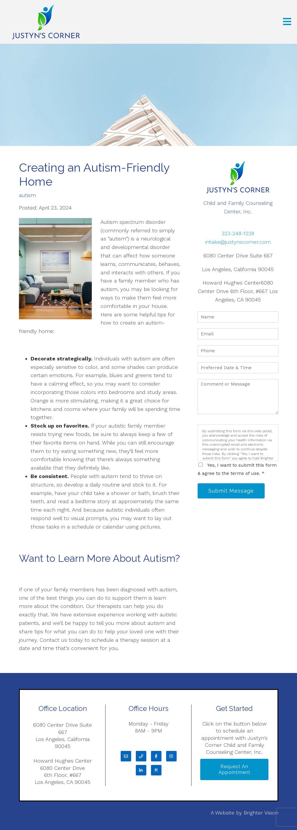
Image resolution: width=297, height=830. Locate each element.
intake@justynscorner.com (238, 242)
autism (27, 195)
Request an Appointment (234, 769)
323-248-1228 (238, 233)
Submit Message (231, 491)
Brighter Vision (261, 813)
